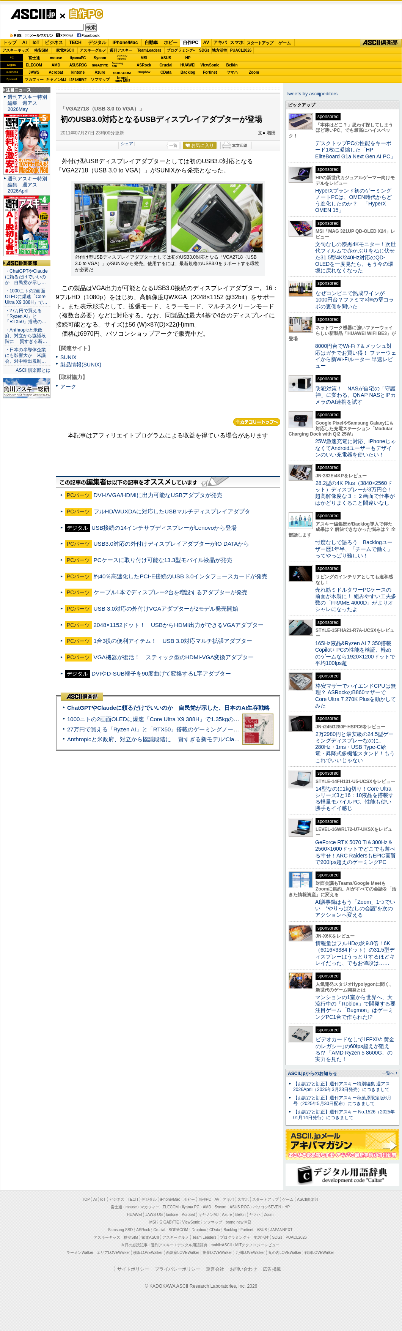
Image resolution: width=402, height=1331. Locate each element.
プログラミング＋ (235, 1237)
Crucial (166, 65)
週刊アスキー (121, 50)
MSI (144, 58)
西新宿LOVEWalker (182, 1252)
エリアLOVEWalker (113, 1252)
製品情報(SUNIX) (80, 365)
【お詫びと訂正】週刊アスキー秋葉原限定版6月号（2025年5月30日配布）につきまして (342, 1100)
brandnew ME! (122, 79)
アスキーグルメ (93, 50)
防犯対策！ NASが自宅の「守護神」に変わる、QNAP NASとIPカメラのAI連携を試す (355, 395)
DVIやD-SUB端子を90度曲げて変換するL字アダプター (161, 673)
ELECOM (34, 65)
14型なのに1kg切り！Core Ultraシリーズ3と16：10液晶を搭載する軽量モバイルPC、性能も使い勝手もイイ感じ (354, 799)
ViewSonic (210, 65)
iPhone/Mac (125, 42)
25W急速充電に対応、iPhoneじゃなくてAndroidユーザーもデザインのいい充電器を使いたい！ (355, 448)
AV (206, 42)
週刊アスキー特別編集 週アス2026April (27, 185)
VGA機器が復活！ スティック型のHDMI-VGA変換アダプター (174, 657)
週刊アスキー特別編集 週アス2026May (27, 103)
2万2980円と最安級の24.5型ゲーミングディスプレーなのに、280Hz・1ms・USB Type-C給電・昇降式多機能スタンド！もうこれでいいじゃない (355, 747)
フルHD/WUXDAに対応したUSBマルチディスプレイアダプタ (172, 511)
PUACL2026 (241, 50)
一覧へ (388, 1073)
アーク (68, 387)
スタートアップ (260, 43)
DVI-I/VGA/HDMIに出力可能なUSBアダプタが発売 (158, 495)
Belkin (231, 65)
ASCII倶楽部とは (33, 370)
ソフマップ (100, 79)
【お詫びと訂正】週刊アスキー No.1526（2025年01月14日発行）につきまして (344, 1114)
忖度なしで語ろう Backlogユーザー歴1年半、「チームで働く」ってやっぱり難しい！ (354, 549)
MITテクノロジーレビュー (257, 1245)
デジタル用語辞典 (192, 1245)
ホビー (170, 42)
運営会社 (215, 1269)
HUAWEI (188, 65)
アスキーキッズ (15, 50)
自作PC (84, 13)
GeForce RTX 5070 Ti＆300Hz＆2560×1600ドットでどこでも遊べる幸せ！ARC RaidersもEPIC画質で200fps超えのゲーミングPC (355, 852)
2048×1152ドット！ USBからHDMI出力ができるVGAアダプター (179, 625)
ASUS (166, 58)
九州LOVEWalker (250, 1252)
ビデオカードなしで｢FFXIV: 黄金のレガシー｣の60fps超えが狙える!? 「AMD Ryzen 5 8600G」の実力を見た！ (354, 1049)
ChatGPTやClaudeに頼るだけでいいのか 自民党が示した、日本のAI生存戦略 (168, 707)
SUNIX (68, 357)
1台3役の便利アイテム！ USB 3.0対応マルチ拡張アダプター (173, 641)
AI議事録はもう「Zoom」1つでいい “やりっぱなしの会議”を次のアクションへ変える (355, 908)
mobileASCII (221, 1245)
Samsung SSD (120, 1230)
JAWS (33, 72)
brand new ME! (238, 1222)
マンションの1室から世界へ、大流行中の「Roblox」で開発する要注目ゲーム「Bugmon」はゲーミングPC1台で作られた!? (355, 1007)
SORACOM (178, 1230)
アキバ (220, 42)
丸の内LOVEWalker (284, 1252)
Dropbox (144, 72)
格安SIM (41, 50)
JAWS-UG (154, 1215)
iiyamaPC (78, 58)
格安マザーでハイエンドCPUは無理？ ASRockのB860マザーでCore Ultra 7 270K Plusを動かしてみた (355, 696)
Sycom (100, 58)
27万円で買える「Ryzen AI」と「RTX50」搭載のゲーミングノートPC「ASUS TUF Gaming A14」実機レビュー (210, 729)
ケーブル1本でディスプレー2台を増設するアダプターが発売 (171, 592)
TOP (86, 1199)
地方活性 (219, 50)
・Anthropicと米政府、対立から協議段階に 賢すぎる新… (26, 335)
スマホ (236, 42)
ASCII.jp (33, 14)
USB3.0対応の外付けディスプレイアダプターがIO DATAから (172, 543)
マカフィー (34, 79)
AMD (56, 65)
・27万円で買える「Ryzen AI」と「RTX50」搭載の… (25, 316)
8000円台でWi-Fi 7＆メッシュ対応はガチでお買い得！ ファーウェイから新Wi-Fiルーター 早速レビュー (355, 356)
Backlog (188, 72)
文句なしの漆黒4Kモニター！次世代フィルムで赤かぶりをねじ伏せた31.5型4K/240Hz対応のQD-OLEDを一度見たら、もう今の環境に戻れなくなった (355, 257)
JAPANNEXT (78, 79)
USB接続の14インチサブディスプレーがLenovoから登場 (164, 527)
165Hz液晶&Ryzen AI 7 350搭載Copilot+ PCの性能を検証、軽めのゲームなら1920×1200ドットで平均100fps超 (355, 653)
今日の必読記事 (134, 1245)
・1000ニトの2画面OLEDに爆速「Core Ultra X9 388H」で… (26, 296)
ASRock (144, 65)
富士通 (34, 58)
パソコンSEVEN (122, 57)
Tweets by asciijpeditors (312, 93)
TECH (75, 42)
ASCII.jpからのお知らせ (312, 1073)
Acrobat (56, 72)
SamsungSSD (117, 65)
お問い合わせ (243, 1269)
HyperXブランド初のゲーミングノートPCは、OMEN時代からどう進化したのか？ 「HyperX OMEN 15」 (353, 200)
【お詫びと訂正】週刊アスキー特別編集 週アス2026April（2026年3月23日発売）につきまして (341, 1086)
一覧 (173, 145)
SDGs (204, 50)
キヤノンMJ (56, 79)
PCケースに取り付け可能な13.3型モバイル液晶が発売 (163, 560)
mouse (56, 58)
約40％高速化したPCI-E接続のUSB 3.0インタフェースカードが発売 (181, 576)
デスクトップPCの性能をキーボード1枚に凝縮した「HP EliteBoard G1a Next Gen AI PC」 (355, 149)
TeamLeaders (149, 50)
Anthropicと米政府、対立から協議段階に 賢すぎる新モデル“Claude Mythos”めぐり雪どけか (186, 739)
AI (24, 42)
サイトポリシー (133, 1269)
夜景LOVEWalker (217, 1252)
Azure (100, 72)
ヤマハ (232, 72)
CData (165, 72)
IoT (36, 42)
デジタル (97, 42)
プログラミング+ (180, 50)
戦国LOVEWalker (319, 1252)
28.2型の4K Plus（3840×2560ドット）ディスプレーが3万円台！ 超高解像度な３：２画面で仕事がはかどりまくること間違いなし (355, 493)
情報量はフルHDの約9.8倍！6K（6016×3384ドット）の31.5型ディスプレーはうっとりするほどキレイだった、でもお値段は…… (355, 953)
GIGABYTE (100, 65)
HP (188, 58)
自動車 (151, 42)
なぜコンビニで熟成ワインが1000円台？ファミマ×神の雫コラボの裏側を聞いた (354, 299)
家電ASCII (65, 50)
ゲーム (284, 43)
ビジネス (54, 42)
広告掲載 (272, 1269)
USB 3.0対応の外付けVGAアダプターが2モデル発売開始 (166, 608)
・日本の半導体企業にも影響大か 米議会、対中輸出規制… (25, 355)
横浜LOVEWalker (147, 1252)
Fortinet (210, 72)
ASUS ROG (77, 65)
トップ (10, 42)
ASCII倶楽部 (380, 43)
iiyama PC (190, 1207)
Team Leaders (204, 1237)
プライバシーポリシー (177, 1269)
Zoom (254, 72)
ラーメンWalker (79, 1252)
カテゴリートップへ (256, 422)
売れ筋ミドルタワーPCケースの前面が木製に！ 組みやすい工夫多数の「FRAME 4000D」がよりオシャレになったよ (355, 600)
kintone (78, 72)
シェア (127, 143)
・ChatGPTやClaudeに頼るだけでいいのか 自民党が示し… (26, 276)
